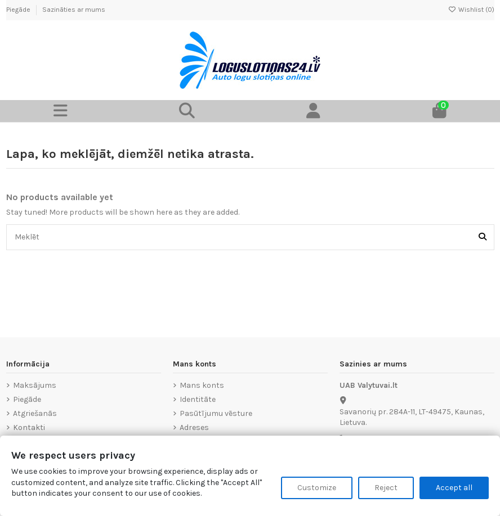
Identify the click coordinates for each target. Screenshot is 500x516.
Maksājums (34, 385)
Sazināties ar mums (73, 9)
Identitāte (198, 399)
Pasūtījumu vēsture (216, 413)
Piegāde (19, 9)
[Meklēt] (482, 237)
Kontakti (29, 427)
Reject (386, 487)
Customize (316, 487)
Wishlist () (471, 9)
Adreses (194, 427)
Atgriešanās (35, 413)
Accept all (454, 487)
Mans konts (202, 385)
